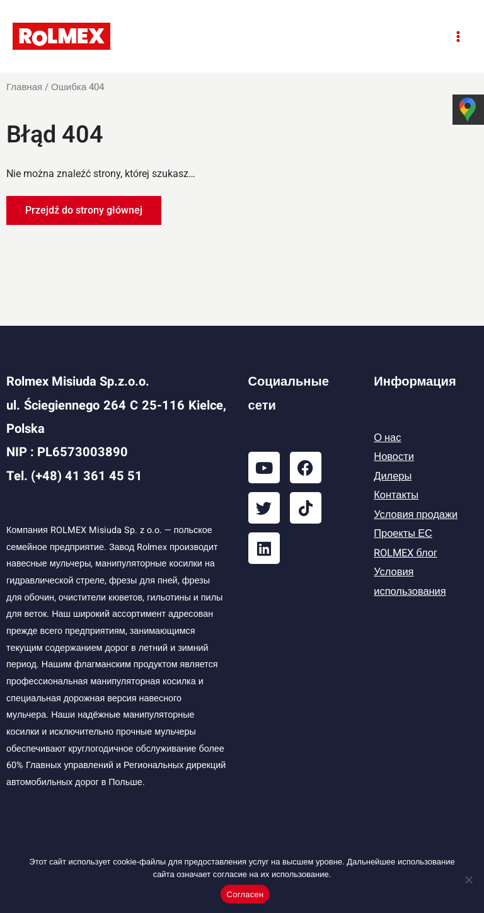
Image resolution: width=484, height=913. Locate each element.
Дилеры (393, 476)
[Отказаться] (468, 879)
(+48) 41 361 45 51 (86, 476)
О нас (387, 437)
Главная (24, 87)
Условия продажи (416, 514)
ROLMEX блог (405, 553)
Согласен (245, 894)
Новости (394, 456)
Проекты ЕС (403, 533)
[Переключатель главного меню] (457, 36)
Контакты (396, 495)
